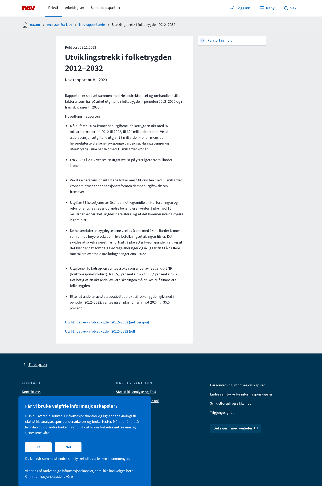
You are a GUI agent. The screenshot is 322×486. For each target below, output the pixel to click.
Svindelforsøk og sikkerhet (230, 403)
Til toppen (34, 365)
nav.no (31, 25)
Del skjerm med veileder (236, 428)
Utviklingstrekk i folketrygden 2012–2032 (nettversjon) (107, 322)
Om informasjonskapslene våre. (49, 476)
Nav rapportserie (92, 24)
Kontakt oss (31, 391)
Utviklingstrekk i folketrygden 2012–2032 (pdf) (101, 331)
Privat (53, 7)
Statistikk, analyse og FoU (136, 391)
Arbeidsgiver (74, 7)
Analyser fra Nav (59, 24)
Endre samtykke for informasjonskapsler (241, 394)
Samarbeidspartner (105, 7)
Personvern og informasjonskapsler (237, 385)
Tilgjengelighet (222, 412)
